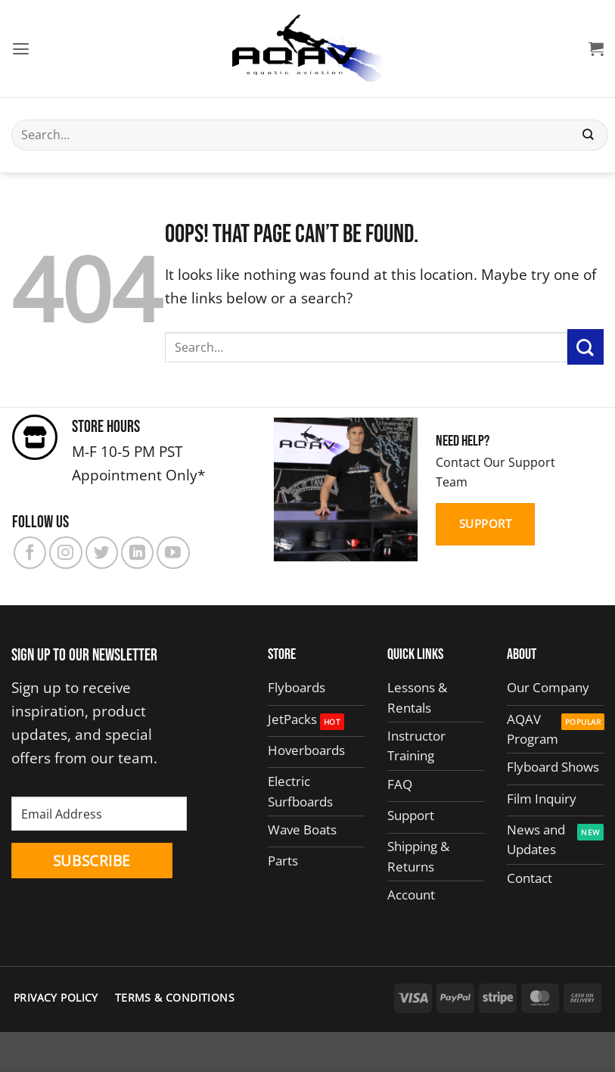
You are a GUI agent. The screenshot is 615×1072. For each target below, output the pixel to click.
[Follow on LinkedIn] (137, 552)
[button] (22, 48)
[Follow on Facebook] (30, 552)
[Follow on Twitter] (101, 552)
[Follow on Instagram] (65, 552)
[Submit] (588, 135)
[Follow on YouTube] (173, 552)
